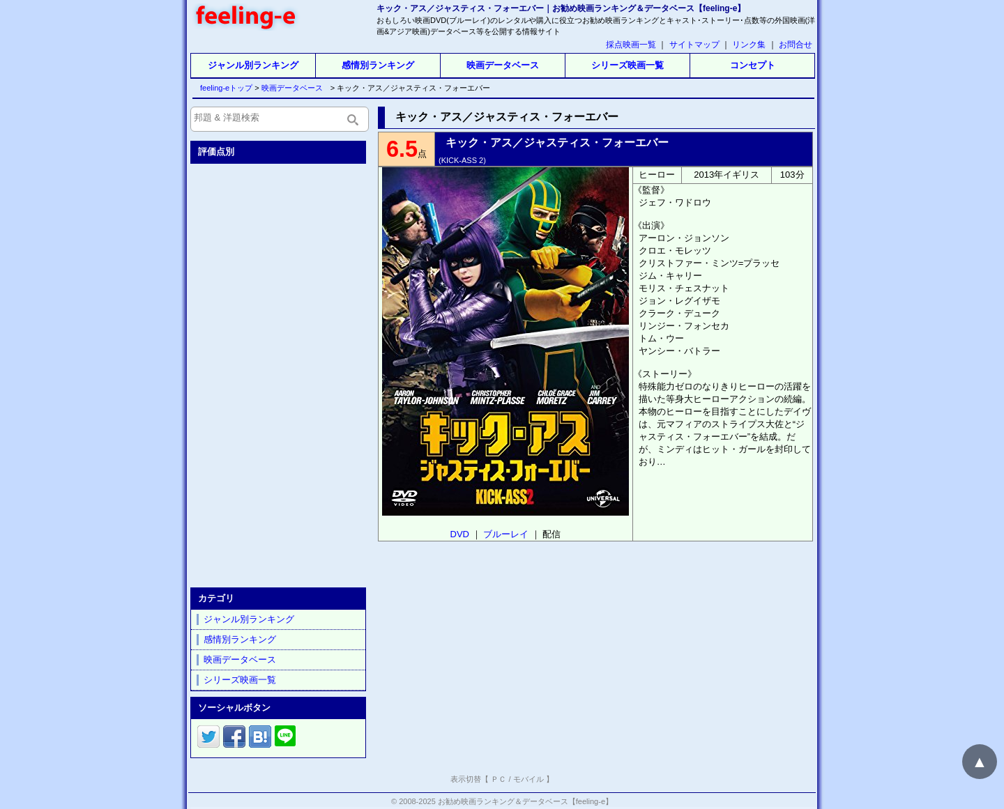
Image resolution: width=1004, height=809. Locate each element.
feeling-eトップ (223, 88)
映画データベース (502, 65)
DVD (459, 534)
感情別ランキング (378, 65)
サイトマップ (694, 44)
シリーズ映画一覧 (627, 65)
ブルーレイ (505, 534)
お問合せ (795, 44)
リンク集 (749, 44)
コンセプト (752, 65)
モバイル (528, 779)
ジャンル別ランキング (253, 65)
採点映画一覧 (631, 44)
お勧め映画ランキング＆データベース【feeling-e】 (525, 801)
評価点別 (216, 151)
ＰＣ (498, 779)
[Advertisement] (279, 373)
